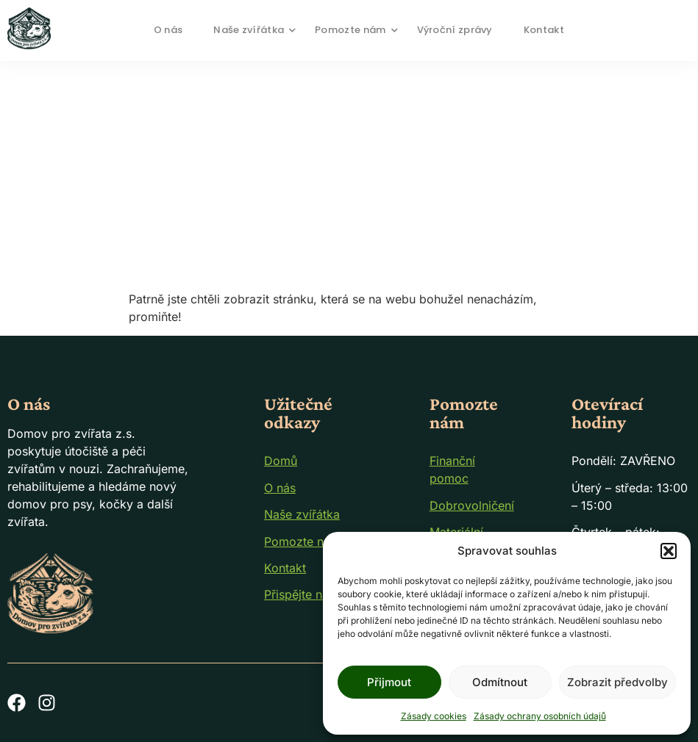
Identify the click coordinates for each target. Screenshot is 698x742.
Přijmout (389, 682)
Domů (280, 460)
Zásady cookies (433, 715)
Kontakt (544, 30)
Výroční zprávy (455, 30)
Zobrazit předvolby (617, 682)
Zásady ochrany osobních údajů (540, 715)
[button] (668, 551)
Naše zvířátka (253, 30)
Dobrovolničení (472, 505)
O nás (168, 30)
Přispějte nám (301, 594)
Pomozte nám (355, 30)
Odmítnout (499, 682)
